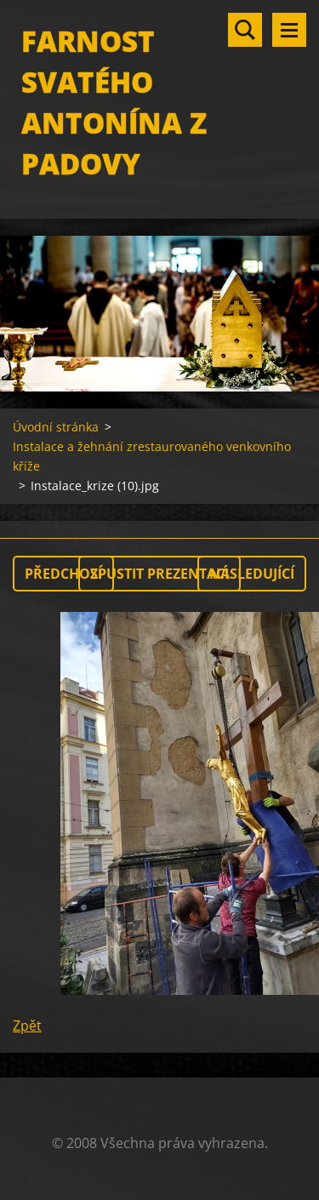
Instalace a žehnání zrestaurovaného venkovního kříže (152, 456)
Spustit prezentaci (159, 573)
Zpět (27, 1025)
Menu (289, 30)
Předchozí (63, 573)
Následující (251, 573)
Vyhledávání (245, 30)
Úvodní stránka (56, 427)
